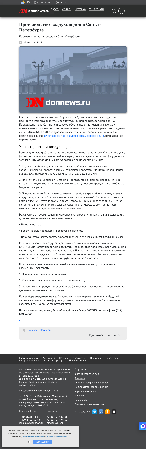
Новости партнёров (54, 360)
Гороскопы (112, 357)
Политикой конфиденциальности (56, 437)
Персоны (64, 357)
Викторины (96, 357)
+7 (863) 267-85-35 (57, 416)
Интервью (80, 9)
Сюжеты (66, 9)
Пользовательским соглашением (33, 437)
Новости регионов (79, 360)
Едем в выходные (29, 357)
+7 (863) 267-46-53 (57, 419)
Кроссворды (79, 357)
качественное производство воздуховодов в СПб (73, 135)
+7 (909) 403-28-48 (29, 419)
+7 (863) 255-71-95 (29, 416)
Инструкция (48, 357)
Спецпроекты (96, 9)
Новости (54, 9)
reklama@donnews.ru (31, 422)
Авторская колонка (29, 360)
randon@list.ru (55, 422)
